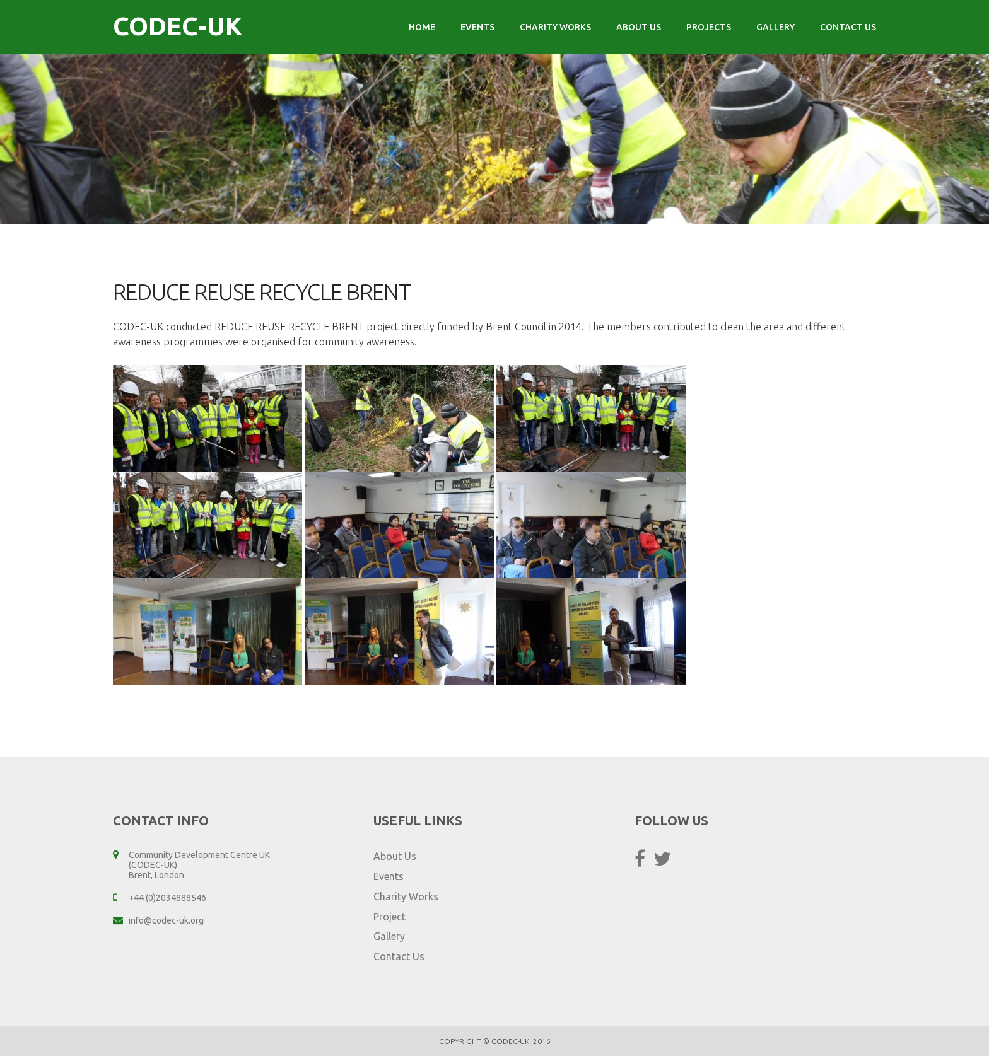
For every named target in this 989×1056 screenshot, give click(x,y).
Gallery (775, 27)
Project (389, 916)
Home (422, 27)
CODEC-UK (177, 26)
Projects (708, 27)
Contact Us (848, 27)
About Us (638, 27)
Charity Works (555, 27)
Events (477, 27)
